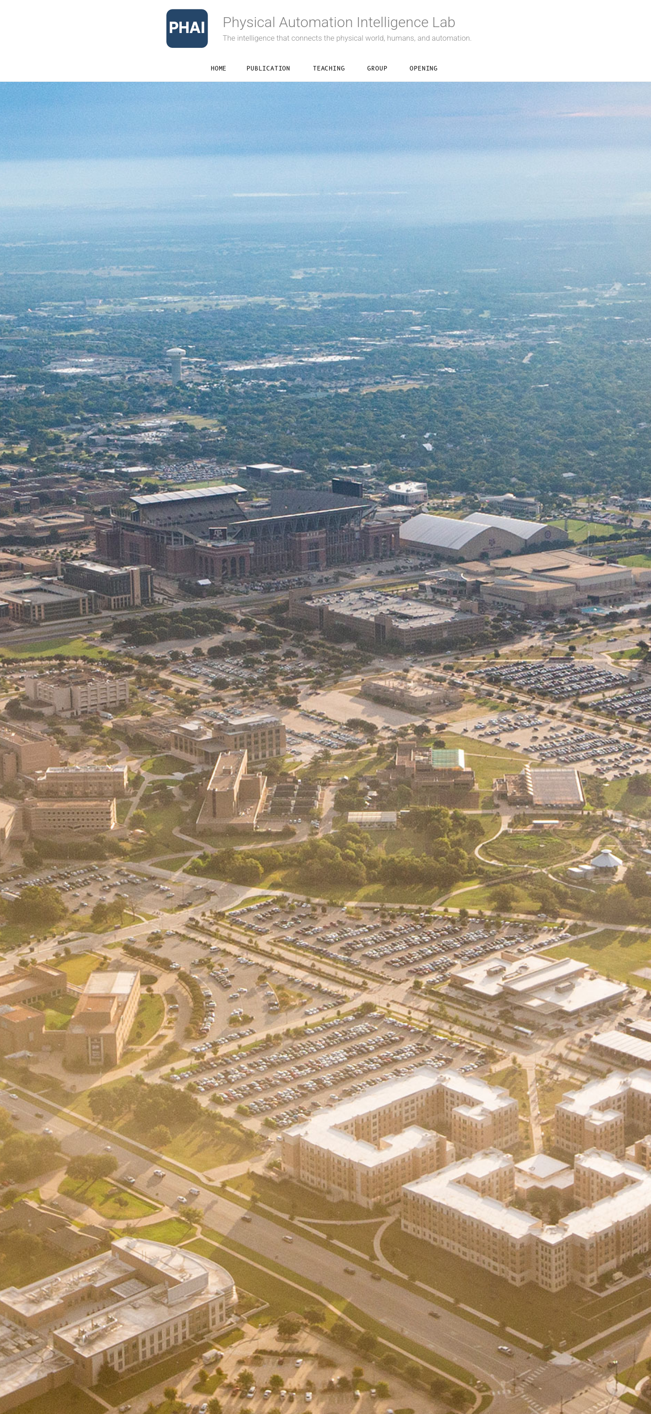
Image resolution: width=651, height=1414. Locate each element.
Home (218, 69)
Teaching (328, 69)
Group (377, 69)
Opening (424, 69)
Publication (268, 69)
